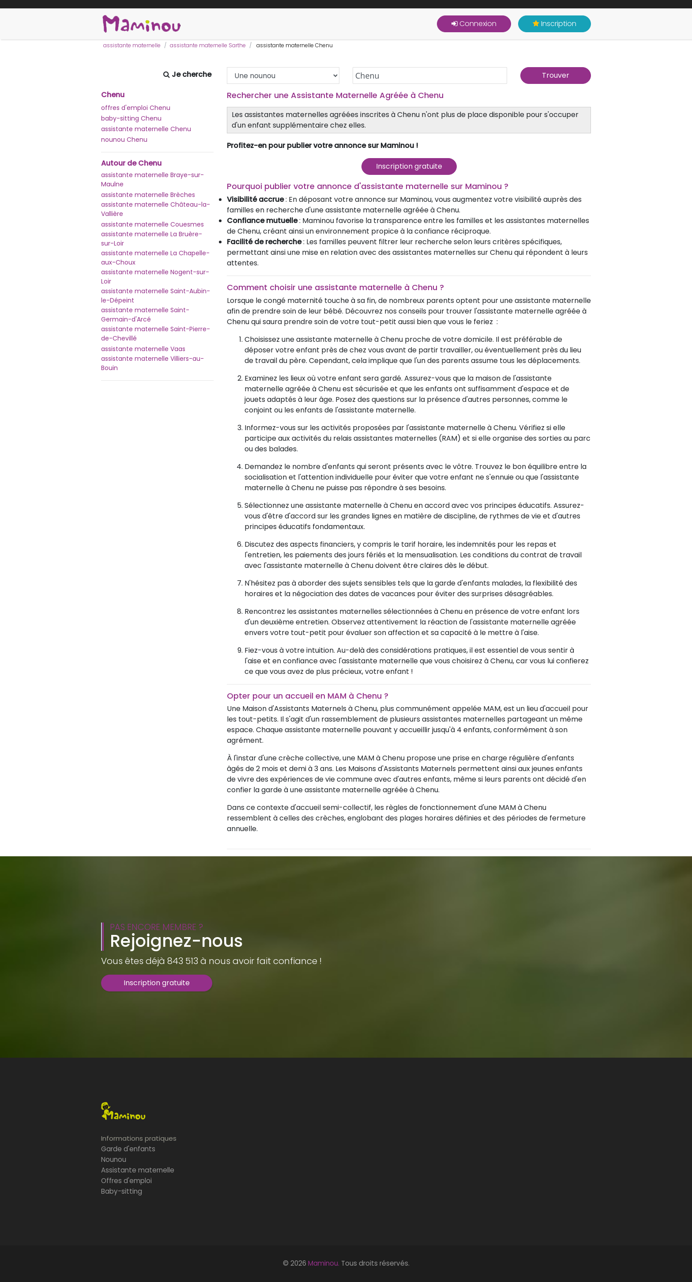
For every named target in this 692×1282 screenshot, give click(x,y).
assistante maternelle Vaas (143, 348)
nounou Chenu (124, 139)
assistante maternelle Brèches (148, 194)
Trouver (555, 75)
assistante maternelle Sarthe (208, 45)
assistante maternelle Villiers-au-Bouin (152, 363)
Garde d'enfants (128, 1148)
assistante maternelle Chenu (146, 129)
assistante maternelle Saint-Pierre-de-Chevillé (155, 334)
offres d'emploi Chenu (135, 107)
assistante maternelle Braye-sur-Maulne (152, 179)
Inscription (554, 24)
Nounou (113, 1159)
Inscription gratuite (409, 166)
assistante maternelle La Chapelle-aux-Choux (155, 258)
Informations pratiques (139, 1138)
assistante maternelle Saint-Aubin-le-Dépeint (155, 296)
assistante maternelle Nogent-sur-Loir (155, 277)
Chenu (112, 95)
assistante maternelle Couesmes (152, 224)
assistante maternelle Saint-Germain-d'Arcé (145, 315)
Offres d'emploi (126, 1180)
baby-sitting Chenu (131, 118)
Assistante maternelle (137, 1170)
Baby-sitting (121, 1191)
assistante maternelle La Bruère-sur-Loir (151, 239)
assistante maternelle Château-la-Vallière (155, 209)
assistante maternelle (132, 45)
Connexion (473, 24)
